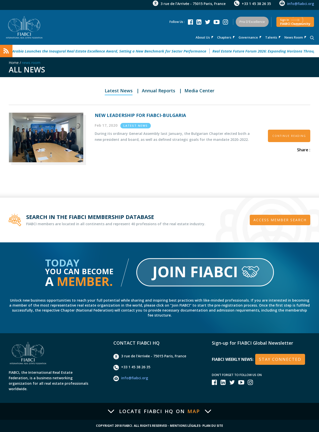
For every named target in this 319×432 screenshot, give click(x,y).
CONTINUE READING (289, 136)
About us (203, 37)
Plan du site (212, 425)
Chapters (224, 37)
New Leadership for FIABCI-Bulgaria (140, 115)
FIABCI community (295, 22)
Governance (248, 37)
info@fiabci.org (300, 3)
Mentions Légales (185, 425)
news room (293, 37)
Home (14, 62)
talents (271, 37)
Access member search (280, 219)
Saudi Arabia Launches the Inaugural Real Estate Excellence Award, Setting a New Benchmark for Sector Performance (107, 51)
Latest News (119, 91)
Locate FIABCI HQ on (159, 411)
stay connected (280, 359)
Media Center (199, 91)
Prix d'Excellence (252, 21)
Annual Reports (158, 91)
